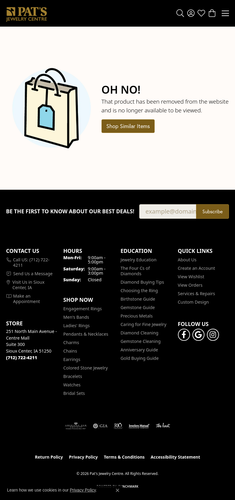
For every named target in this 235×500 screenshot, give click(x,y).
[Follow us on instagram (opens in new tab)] (213, 335)
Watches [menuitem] (72, 385)
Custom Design (193, 302)
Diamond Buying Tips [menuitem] (142, 282)
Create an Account (196, 268)
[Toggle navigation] (225, 13)
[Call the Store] (21, 357)
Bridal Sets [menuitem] (74, 393)
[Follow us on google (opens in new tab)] (198, 335)
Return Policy (49, 457)
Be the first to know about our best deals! (70, 211)
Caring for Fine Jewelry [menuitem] (143, 324)
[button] (180, 13)
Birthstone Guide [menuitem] (138, 299)
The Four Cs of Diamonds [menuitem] (135, 270)
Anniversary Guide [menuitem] (139, 350)
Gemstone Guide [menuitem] (138, 307)
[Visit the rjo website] (118, 426)
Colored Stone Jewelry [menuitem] (85, 368)
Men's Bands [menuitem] (76, 317)
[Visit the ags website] (76, 426)
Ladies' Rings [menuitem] (76, 325)
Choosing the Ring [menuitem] (139, 290)
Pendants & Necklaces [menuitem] (85, 334)
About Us (187, 260)
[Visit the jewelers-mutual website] (139, 426)
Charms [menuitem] (71, 342)
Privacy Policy (83, 457)
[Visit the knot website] (163, 426)
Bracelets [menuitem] (72, 376)
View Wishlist (191, 276)
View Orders (190, 285)
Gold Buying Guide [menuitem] (140, 358)
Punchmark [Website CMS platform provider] (128, 486)
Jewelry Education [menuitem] (138, 260)
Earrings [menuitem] (71, 359)
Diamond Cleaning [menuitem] (139, 333)
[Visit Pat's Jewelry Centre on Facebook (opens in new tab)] (184, 335)
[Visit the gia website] (100, 426)
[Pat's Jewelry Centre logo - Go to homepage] (26, 13)
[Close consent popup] (117, 490)
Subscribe (212, 211)
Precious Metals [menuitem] (137, 316)
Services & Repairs (196, 293)
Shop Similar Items (128, 126)
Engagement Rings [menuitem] (82, 308)
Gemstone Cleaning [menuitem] (141, 341)
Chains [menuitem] (70, 351)
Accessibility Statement (175, 457)
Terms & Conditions (124, 457)
